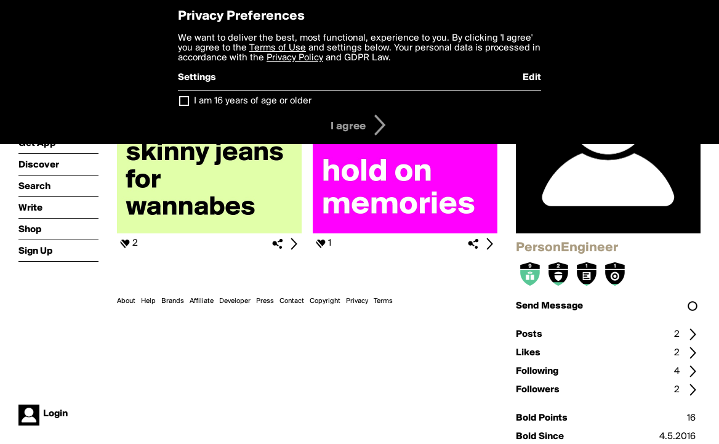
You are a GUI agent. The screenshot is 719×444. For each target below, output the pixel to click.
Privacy (357, 301)
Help (148, 301)
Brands (172, 301)
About (126, 301)
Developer (235, 301)
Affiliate (202, 301)
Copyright (325, 301)
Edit (532, 78)
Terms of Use (277, 48)
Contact (291, 301)
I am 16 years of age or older (252, 101)
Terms (383, 301)
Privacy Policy (295, 58)
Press (265, 301)
